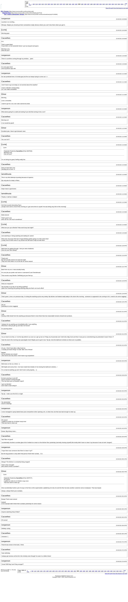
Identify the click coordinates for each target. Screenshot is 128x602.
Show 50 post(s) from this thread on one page (117, 8)
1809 (48, 4)
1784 (45, 4)
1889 (94, 4)
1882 (73, 4)
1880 (67, 4)
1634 (42, 4)
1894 (100, 4)
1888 (91, 4)
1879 (64, 4)
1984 (112, 4)
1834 (52, 4)
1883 (76, 4)
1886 (85, 4)
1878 (61, 4)
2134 (116, 4)
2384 (119, 4)
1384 (39, 4)
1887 (88, 4)
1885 (82, 4)
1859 (55, 4)
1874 (58, 4)
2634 (122, 4)
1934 (106, 4)
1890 (97, 4)
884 (34, 4)
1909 (103, 4)
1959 (109, 4)
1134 (36, 4)
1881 (70, 4)
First (30, 4)
